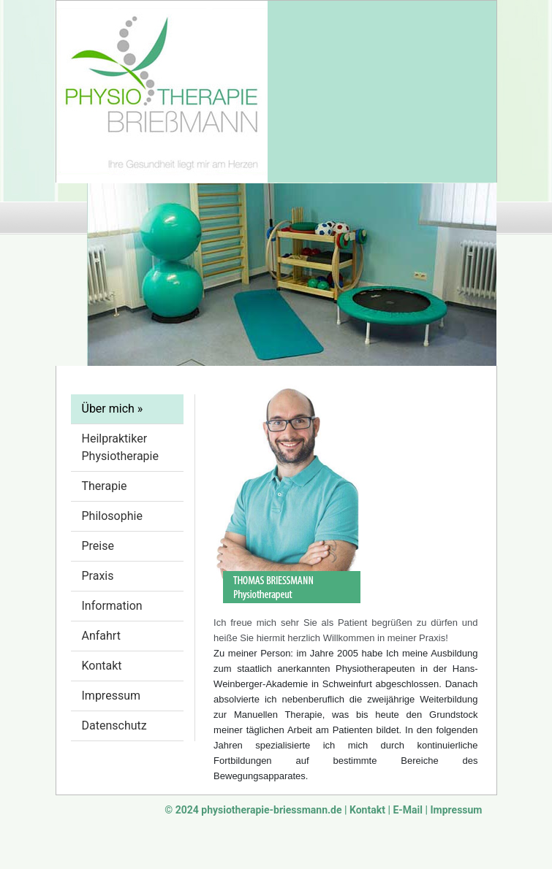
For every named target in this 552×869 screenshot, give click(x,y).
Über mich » (112, 409)
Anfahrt (101, 636)
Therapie (104, 486)
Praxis (98, 576)
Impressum (111, 696)
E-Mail (408, 810)
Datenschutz (114, 725)
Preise (98, 546)
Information (112, 606)
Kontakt (102, 666)
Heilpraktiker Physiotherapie (120, 447)
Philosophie (112, 516)
